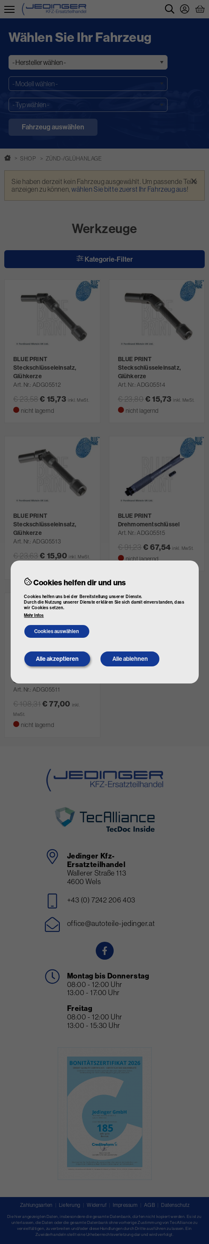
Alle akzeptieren (57, 659)
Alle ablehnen (130, 659)
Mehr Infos (34, 615)
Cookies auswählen (56, 631)
